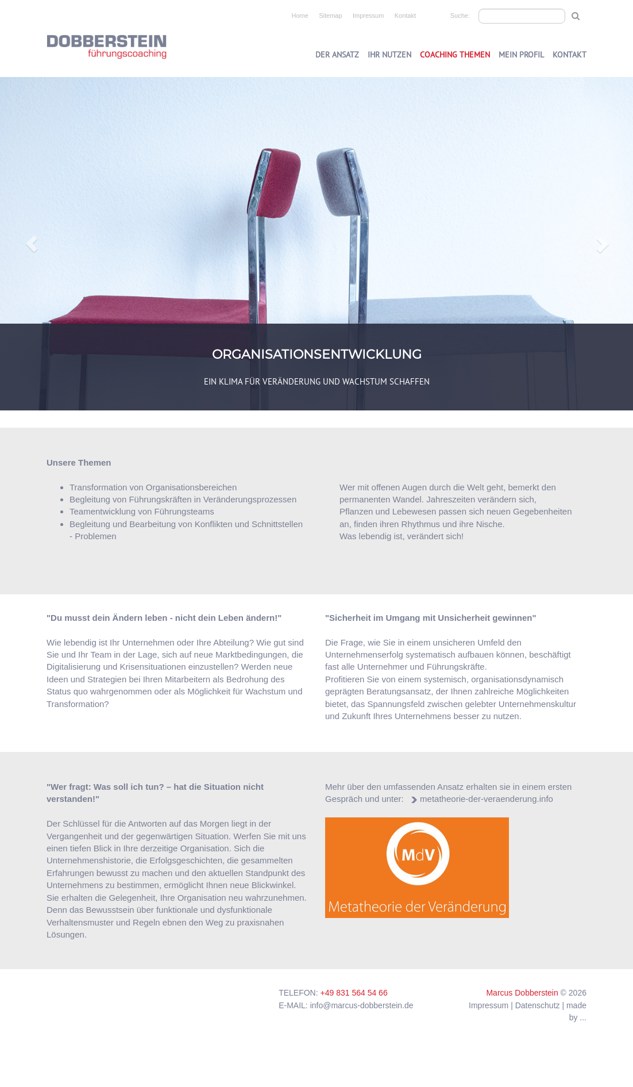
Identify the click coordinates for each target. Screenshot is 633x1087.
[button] (31, 243)
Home (300, 15)
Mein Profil (521, 54)
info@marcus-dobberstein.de (362, 1005)
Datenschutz (537, 1005)
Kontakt (405, 15)
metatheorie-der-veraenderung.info (486, 799)
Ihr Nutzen (389, 54)
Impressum (368, 15)
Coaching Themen (455, 54)
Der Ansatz (337, 54)
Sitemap (330, 15)
